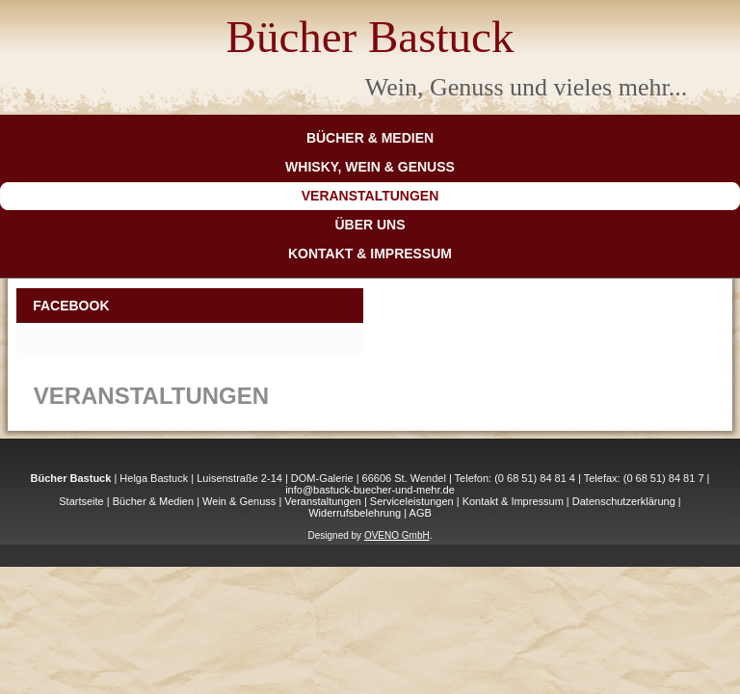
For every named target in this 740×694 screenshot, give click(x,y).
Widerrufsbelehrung (354, 513)
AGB (421, 513)
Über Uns (369, 224)
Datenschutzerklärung (623, 501)
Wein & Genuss (239, 501)
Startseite (81, 501)
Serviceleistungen (412, 501)
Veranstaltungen (370, 195)
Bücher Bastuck (370, 37)
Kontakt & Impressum (370, 253)
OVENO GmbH (397, 535)
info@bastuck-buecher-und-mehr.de (370, 489)
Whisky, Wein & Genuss (370, 166)
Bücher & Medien (370, 138)
